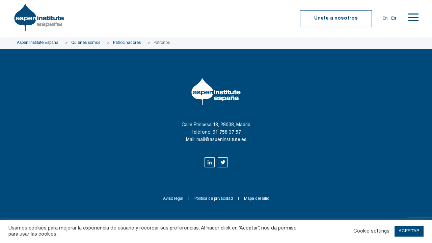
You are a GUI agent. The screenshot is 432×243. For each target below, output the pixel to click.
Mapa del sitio (256, 199)
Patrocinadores (127, 43)
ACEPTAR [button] (409, 231)
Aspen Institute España (37, 43)
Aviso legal (173, 199)
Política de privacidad (213, 199)
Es (394, 19)
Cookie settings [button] (371, 231)
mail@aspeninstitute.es (221, 140)
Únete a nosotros (336, 18)
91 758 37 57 (227, 132)
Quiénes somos (85, 43)
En (385, 19)
